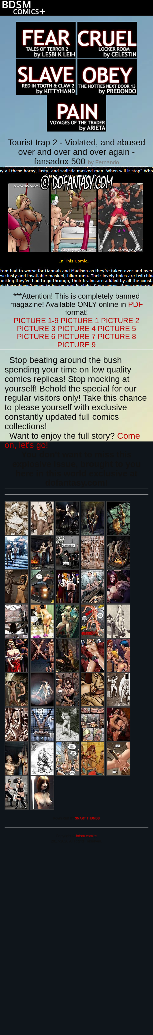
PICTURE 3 (36, 328)
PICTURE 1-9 (36, 320)
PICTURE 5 (117, 328)
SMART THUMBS (87, 818)
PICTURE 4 (76, 328)
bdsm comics (86, 836)
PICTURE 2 (120, 320)
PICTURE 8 (117, 336)
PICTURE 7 (76, 336)
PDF (135, 304)
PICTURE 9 (76, 345)
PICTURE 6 (36, 336)
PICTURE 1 (80, 320)
